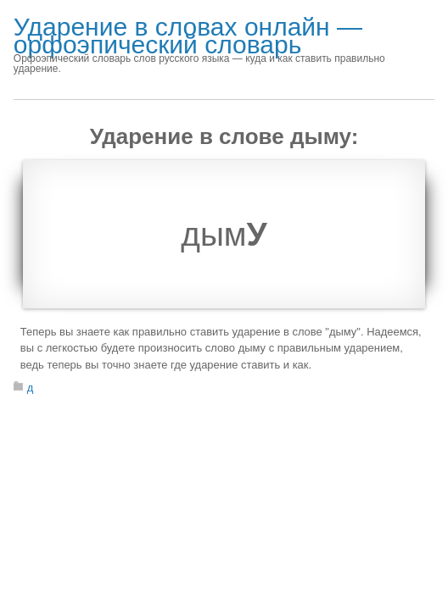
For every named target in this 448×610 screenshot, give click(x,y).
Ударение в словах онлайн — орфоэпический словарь (188, 35)
